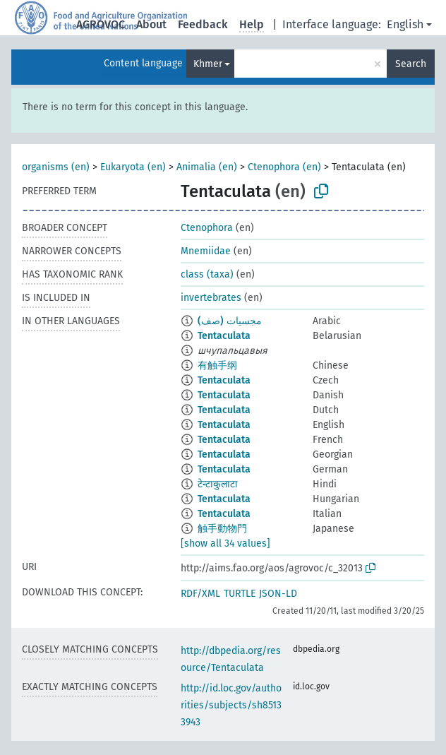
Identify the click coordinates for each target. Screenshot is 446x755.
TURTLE (239, 594)
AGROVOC (100, 24)
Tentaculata (224, 336)
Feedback (203, 24)
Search (410, 64)
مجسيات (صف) (230, 321)
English (405, 24)
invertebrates (211, 298)
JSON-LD (278, 594)
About (151, 24)
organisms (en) (56, 167)
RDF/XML (200, 594)
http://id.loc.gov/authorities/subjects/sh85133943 (231, 705)
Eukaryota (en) (133, 167)
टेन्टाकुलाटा (218, 484)
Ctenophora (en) (284, 167)
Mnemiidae (206, 251)
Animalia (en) (206, 167)
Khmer (207, 64)
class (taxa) (207, 274)
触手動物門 (222, 529)
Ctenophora (207, 228)
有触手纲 (217, 365)
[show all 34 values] (225, 543)
